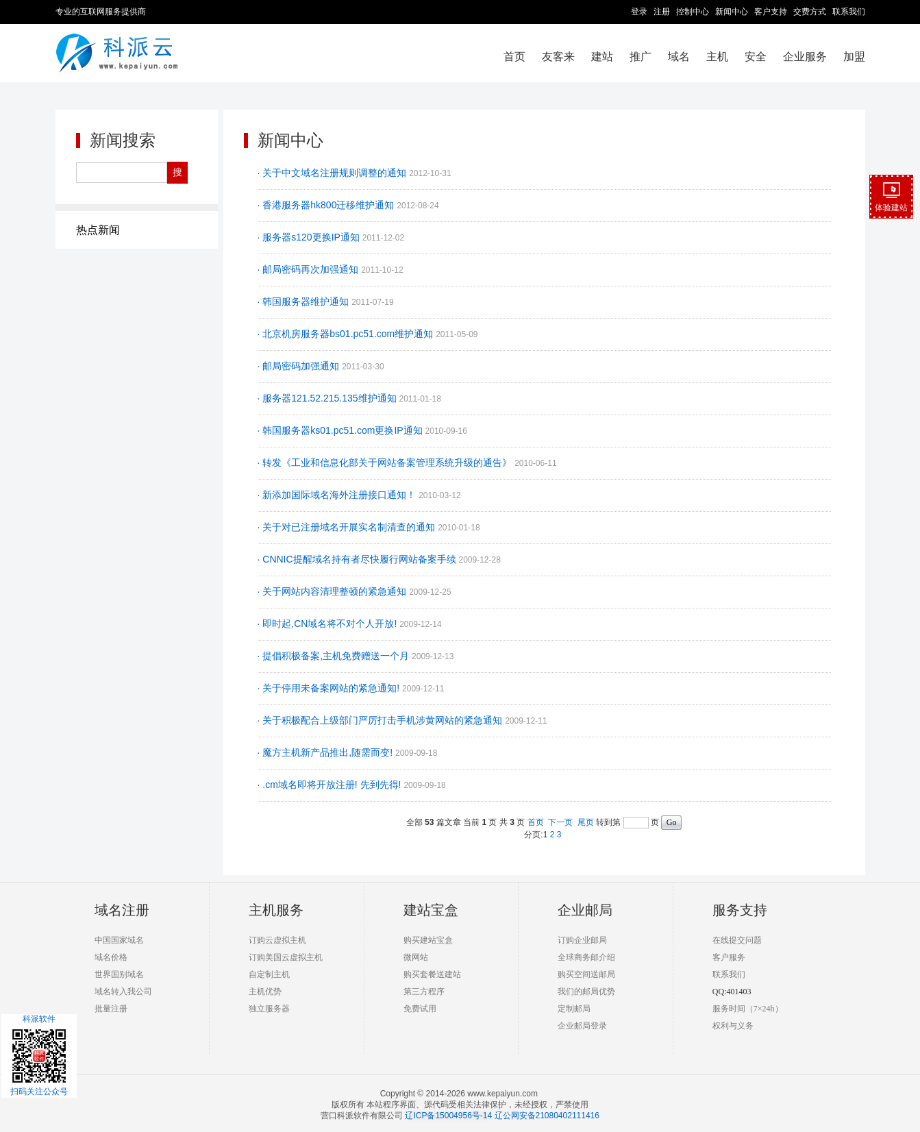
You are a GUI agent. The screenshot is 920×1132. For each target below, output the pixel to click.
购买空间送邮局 (586, 974)
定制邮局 (574, 1008)
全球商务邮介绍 (586, 957)
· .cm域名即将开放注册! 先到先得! (331, 784)
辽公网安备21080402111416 (547, 1115)
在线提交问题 (737, 940)
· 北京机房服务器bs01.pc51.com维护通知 (347, 333)
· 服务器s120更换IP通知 (310, 237)
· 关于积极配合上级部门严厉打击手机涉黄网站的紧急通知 (382, 720)
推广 (640, 56)
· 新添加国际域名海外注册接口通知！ (338, 494)
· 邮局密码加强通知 (300, 365)
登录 (639, 11)
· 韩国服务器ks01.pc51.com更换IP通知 (341, 430)
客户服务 (728, 957)
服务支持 (739, 910)
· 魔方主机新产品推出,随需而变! (326, 752)
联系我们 (848, 11)
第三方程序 (424, 991)
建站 (602, 56)
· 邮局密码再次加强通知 (310, 269)
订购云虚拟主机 (277, 940)
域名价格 (111, 957)
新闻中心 (731, 11)
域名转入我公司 (123, 991)
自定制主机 (269, 974)
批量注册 (111, 1008)
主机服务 (276, 910)
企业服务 (805, 56)
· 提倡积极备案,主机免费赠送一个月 (335, 655)
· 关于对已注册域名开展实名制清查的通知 (348, 526)
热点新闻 (98, 230)
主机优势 (265, 991)
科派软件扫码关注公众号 (39, 1055)
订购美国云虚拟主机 (286, 957)
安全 (756, 56)
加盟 (854, 56)
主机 (717, 56)
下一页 (560, 822)
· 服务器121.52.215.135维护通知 (328, 398)
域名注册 (122, 910)
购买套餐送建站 (432, 974)
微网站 (415, 957)
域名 (679, 56)
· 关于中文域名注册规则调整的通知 (334, 172)
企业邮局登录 (582, 1026)
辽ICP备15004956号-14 (448, 1115)
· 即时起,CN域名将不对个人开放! (329, 623)
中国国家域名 (119, 940)
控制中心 (692, 11)
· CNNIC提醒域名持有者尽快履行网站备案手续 (358, 559)
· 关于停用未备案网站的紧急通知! (330, 687)
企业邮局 (585, 910)
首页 (514, 56)
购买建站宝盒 (428, 940)
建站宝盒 (430, 910)
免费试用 (419, 1008)
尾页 (585, 822)
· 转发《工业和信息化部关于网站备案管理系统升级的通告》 (386, 462)
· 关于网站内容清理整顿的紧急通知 (334, 591)
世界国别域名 (119, 974)
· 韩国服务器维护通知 (305, 301)
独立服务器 (269, 1008)
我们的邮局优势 (586, 991)
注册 (662, 11)
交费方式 (809, 11)
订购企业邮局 (582, 940)
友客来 (558, 56)
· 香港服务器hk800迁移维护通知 (327, 204)
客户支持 (770, 11)
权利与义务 (733, 1026)
